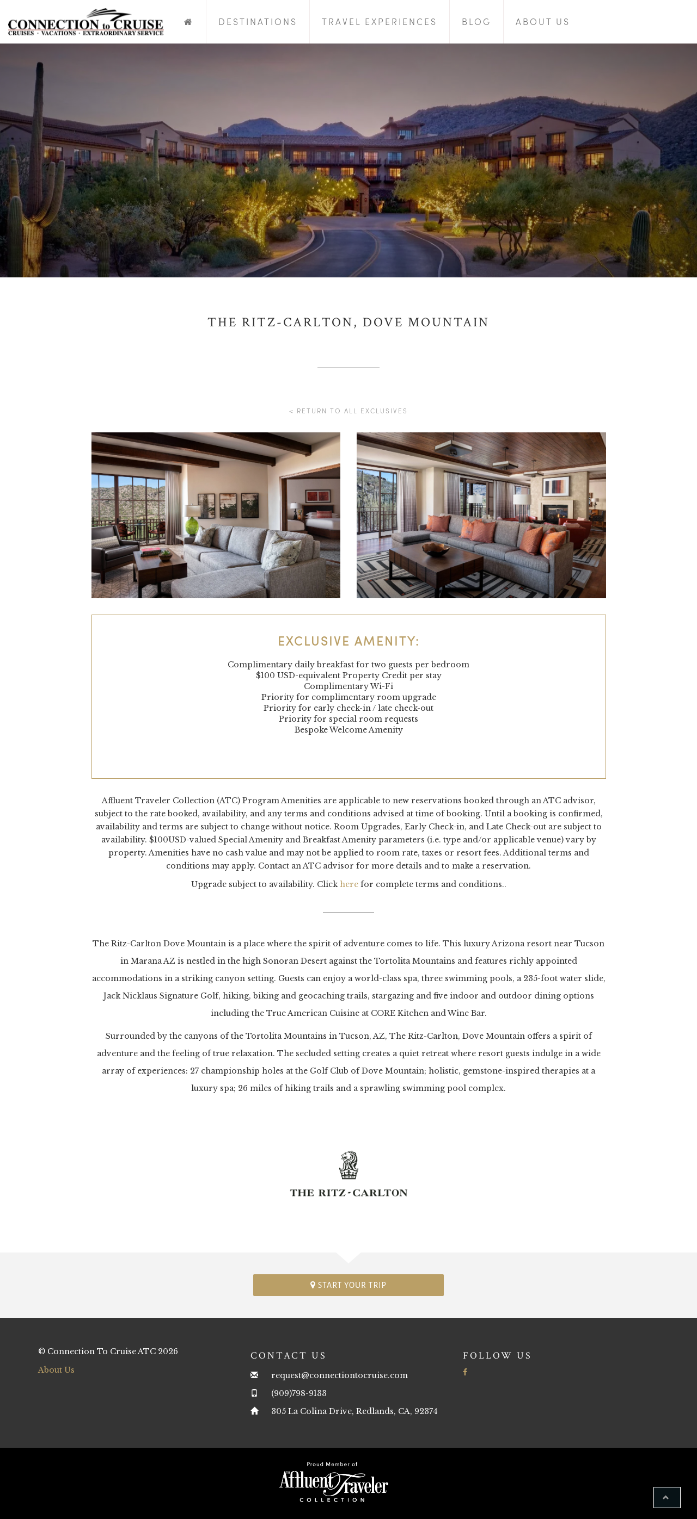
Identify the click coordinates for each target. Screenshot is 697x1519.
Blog (476, 21)
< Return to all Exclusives (348, 410)
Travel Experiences (379, 21)
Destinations (257, 21)
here (349, 884)
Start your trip (348, 1284)
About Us (543, 21)
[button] (667, 1497)
